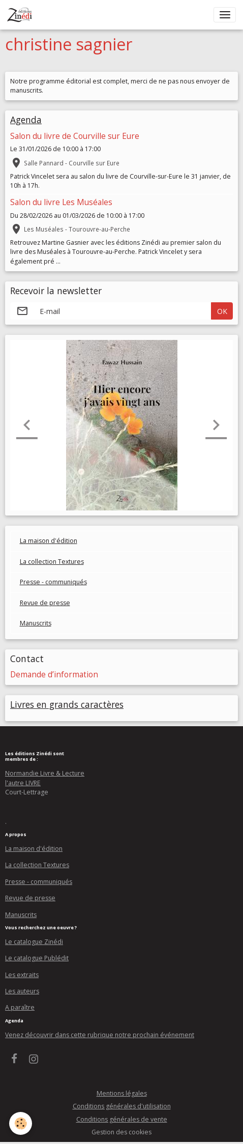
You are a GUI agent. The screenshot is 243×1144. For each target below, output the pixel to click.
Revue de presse (45, 602)
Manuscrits (35, 623)
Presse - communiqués (53, 582)
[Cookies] (20, 1123)
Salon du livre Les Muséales (61, 202)
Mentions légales (122, 1093)
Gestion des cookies (121, 1132)
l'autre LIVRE (23, 783)
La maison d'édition (48, 540)
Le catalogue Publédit (37, 958)
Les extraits (22, 974)
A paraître (20, 1007)
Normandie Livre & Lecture (44, 773)
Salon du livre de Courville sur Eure (74, 136)
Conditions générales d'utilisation (122, 1106)
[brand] (21, 14)
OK (222, 311)
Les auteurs (22, 991)
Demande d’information (54, 674)
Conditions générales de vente (121, 1119)
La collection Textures (52, 561)
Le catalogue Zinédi (34, 941)
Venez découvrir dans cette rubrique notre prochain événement (99, 1035)
